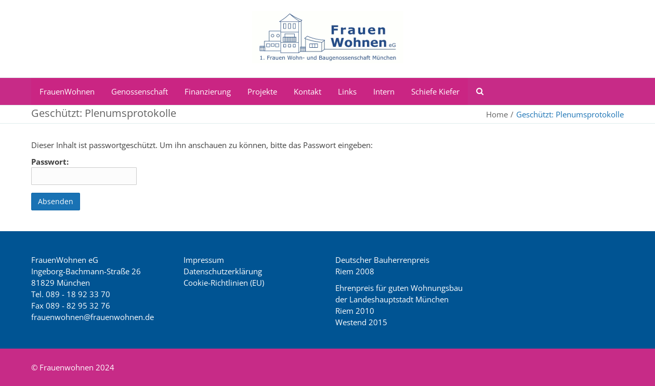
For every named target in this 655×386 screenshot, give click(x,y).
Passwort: (84, 170)
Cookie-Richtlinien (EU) (224, 282)
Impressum (204, 260)
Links (347, 91)
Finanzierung (208, 91)
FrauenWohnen (67, 91)
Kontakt (307, 91)
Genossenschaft (139, 91)
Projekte (262, 91)
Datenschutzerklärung (223, 271)
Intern (384, 91)
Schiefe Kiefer (435, 91)
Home (497, 114)
